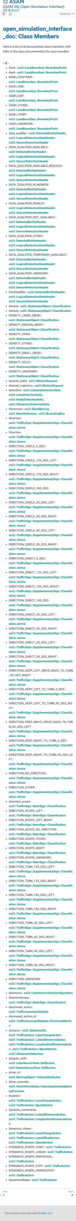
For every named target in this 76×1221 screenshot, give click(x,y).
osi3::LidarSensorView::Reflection (32, 1063)
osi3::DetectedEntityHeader (47, 133)
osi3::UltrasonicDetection (26, 1053)
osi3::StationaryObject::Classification (45, 306)
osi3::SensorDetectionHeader (28, 142)
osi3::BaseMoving (37, 409)
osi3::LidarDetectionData (25, 395)
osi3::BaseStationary (23, 413)
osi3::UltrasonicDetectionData (29, 404)
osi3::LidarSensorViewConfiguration (48, 993)
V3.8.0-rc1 (65, 14)
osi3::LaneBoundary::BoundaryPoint (41, 67)
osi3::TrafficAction (58, 1147)
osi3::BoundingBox (52, 413)
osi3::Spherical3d (34, 1030)
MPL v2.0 (47, 1213)
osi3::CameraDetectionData (41, 390)
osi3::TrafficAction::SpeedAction (34, 1049)
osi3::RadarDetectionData (26, 399)
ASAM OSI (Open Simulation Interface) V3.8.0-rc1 (33, 8)
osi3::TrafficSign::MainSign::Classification (37, 806)
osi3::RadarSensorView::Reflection (32, 1067)
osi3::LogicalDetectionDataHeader (32, 138)
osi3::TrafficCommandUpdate (28, 1011)
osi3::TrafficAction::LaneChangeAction (35, 1035)
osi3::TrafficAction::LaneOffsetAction (34, 1138)
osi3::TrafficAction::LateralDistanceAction (37, 1039)
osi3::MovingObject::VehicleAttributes (35, 1077)
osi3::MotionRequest (43, 381)
